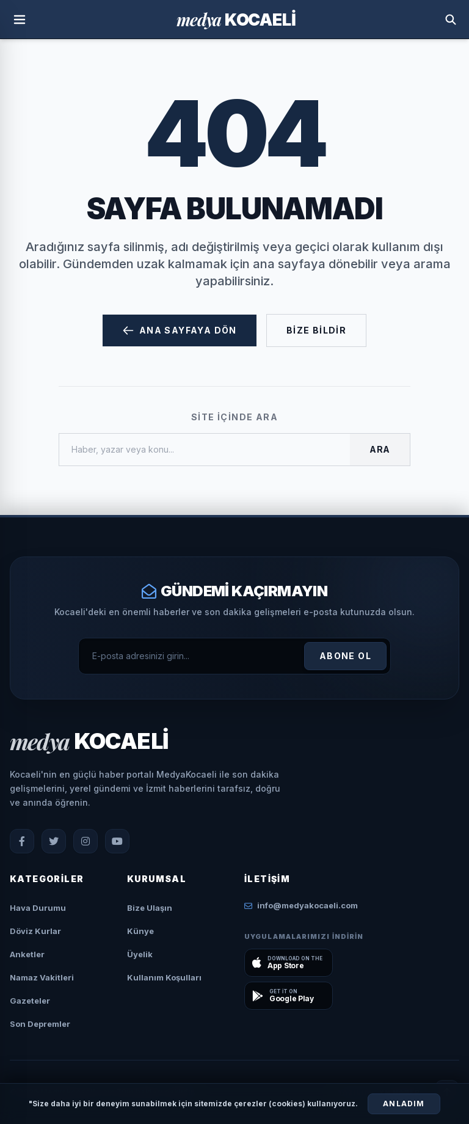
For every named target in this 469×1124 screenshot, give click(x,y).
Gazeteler (30, 1000)
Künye (140, 931)
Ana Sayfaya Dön (179, 330)
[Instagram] (85, 841)
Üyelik (140, 954)
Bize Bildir (316, 330)
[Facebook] (22, 841)
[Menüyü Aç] (19, 19)
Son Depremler (40, 1024)
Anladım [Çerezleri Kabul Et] (403, 1103)
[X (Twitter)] (54, 841)
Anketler (27, 954)
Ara (379, 449)
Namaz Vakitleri (42, 977)
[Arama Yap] (451, 20)
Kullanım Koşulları (164, 977)
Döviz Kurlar (35, 931)
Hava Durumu (38, 908)
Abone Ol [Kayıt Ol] (345, 656)
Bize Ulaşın (149, 908)
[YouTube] (117, 841)
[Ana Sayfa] (235, 19)
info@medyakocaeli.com (301, 905)
